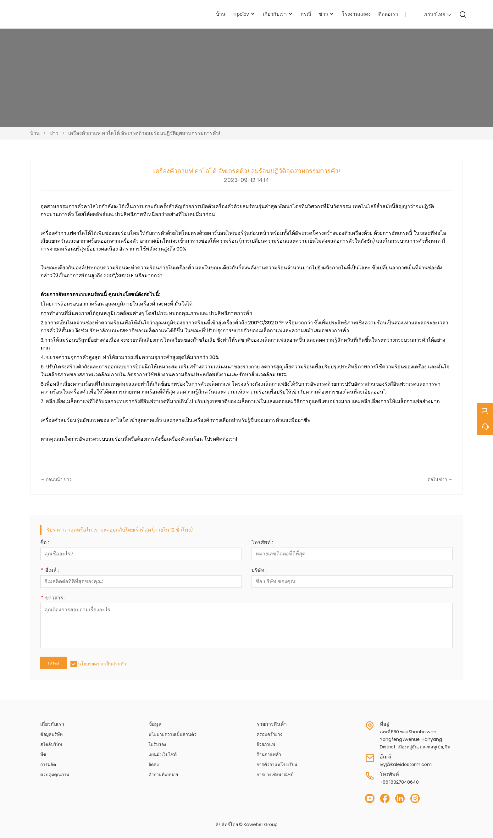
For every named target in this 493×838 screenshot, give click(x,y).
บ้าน (35, 133)
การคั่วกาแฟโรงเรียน (277, 764)
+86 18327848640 (399, 782)
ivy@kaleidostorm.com (406, 764)
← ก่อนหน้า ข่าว (56, 479)
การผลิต (48, 764)
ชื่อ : (44, 543)
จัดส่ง (153, 764)
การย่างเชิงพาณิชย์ (275, 774)
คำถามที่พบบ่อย (163, 774)
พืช (43, 754)
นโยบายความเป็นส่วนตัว (102, 664)
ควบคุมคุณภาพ (54, 774)
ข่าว (53, 133)
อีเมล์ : (49, 571)
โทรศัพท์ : (262, 543)
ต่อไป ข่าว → (440, 479)
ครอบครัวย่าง (269, 734)
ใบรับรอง (157, 744)
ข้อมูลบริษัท (51, 734)
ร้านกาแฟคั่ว (269, 754)
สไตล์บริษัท (51, 744)
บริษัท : (259, 571)
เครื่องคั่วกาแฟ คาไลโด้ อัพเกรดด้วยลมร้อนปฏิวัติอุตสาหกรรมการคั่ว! (144, 133)
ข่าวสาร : (52, 598)
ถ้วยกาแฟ (266, 744)
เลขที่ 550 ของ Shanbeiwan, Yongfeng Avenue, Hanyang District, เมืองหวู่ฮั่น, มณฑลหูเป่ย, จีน (415, 739)
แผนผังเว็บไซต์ (162, 754)
